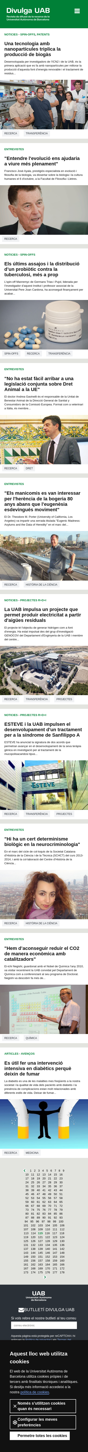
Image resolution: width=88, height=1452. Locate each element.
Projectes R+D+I (33, 600)
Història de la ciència (41, 584)
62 (43, 1202)
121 (40, 1237)
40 (38, 1190)
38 (26, 1190)
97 (43, 1221)
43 (55, 1190)
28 (49, 1182)
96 (37, 1221)
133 (40, 1245)
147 (55, 1252)
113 (26, 1233)
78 (55, 1209)
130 (62, 1241)
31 (26, 1186)
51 (61, 1194)
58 (61, 1198)
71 (55, 1205)
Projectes (64, 699)
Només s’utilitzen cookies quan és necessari (38, 1406)
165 (55, 1264)
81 (32, 1213)
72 (61, 1205)
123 (55, 1237)
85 (55, 1213)
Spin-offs (27, 34)
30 (61, 1182)
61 (38, 1202)
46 (32, 1194)
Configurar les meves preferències (34, 1422)
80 (26, 1213)
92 (55, 1217)
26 (38, 1182)
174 (33, 1272)
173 (25, 1272)
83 (43, 1213)
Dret (29, 468)
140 (47, 1249)
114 (33, 1233)
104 (47, 1225)
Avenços (28, 1053)
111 (55, 1229)
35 (49, 1186)
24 (26, 1182)
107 (25, 1229)
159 (55, 1260)
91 (49, 1217)
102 (33, 1225)
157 (40, 1260)
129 (55, 1241)
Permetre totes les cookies (39, 1435)
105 (55, 1225)
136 (62, 1245)
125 (25, 1241)
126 (33, 1241)
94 (26, 1221)
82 (38, 1213)
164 (47, 1264)
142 (62, 1249)
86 (61, 1213)
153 (55, 1256)
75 (38, 1209)
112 (62, 1229)
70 (49, 1205)
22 (55, 1178)
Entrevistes (14, 149)
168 (33, 1268)
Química (31, 1038)
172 (62, 1268)
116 (47, 1233)
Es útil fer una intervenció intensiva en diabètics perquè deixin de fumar (37, 1068)
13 (43, 1174)
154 (62, 1256)
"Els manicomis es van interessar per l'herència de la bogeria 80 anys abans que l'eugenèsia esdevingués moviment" (42, 501)
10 (26, 1174)
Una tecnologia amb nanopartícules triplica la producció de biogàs (32, 49)
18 (32, 1178)
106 (62, 1225)
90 (43, 1217)
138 (33, 1249)
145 (40, 1252)
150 (33, 1256)
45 (26, 1194)
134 (47, 1245)
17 (26, 1178)
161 (25, 1264)
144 (33, 1252)
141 (55, 1249)
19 (38, 1178)
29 (55, 1182)
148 (62, 1252)
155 (25, 1260)
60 (32, 1202)
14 (49, 1174)
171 (55, 1268)
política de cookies (34, 1392)
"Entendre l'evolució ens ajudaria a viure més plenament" (42, 161)
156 (33, 1260)
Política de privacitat (38, 1339)
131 (25, 1245)
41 (43, 1190)
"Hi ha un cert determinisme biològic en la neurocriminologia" (42, 841)
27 (43, 1182)
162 (33, 1264)
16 (61, 1174)
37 (61, 1186)
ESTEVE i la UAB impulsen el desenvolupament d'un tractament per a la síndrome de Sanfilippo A (43, 729)
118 (62, 1233)
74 (32, 1209)
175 (40, 1272)
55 (43, 1198)
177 (55, 1272)
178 (62, 1272)
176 (47, 1272)
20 (43, 1178)
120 (33, 1237)
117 (54, 1233)
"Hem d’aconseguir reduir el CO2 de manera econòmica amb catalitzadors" (41, 954)
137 (25, 1249)
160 (62, 1260)
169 (40, 1268)
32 (32, 1186)
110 (47, 1229)
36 (55, 1186)
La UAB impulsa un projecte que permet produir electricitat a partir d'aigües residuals (42, 615)
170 (47, 1268)
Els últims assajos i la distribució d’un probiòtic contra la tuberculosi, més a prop (42, 269)
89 (38, 1217)
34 (43, 1186)
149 (25, 1256)
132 (33, 1245)
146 (47, 1252)
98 (48, 1221)
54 (38, 1198)
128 (47, 1241)
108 (33, 1229)
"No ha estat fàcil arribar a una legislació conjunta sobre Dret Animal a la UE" (38, 384)
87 (26, 1217)
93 (61, 1217)
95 (31, 1221)
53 (32, 1198)
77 (49, 1209)
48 (43, 1194)
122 (47, 1237)
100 (61, 1221)
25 (32, 1182)
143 (25, 1252)
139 (40, 1249)
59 (26, 1202)
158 (47, 1260)
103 (40, 1225)
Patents (43, 34)
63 (49, 1202)
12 (38, 1174)
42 (49, 1190)
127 (40, 1241)
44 (61, 1190)
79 (61, 1209)
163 (40, 1264)
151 (40, 1256)
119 (25, 1237)
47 (38, 1194)
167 (25, 1268)
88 (32, 1217)
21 (49, 1178)
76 (43, 1209)
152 (47, 1256)
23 (61, 1178)
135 (55, 1245)
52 (26, 1198)
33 (38, 1186)
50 (55, 1194)
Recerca (10, 133)
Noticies (11, 34)
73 (26, 1209)
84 (49, 1213)
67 (32, 1205)
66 (26, 1205)
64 (55, 1202)
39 (32, 1190)
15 (55, 1174)
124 (62, 1237)
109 (40, 1229)
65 (61, 1202)
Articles (11, 1053)
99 (54, 1221)
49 (49, 1194)
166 (62, 1264)
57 (55, 1198)
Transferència (37, 133)
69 (43, 1205)
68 (38, 1205)
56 (49, 1198)
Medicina (32, 1152)
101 (25, 1225)
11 (32, 1174)
